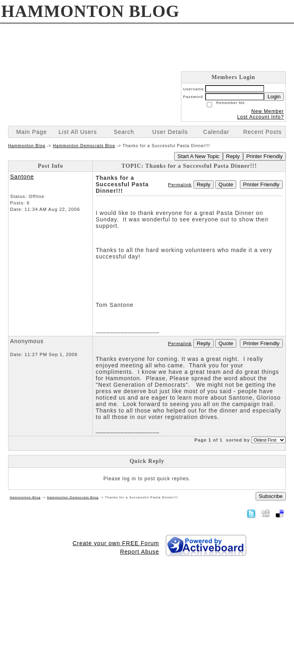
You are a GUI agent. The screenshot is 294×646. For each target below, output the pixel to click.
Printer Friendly (264, 156)
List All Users (78, 132)
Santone (22, 176)
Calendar (216, 132)
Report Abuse (139, 551)
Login (274, 97)
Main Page (31, 132)
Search (124, 132)
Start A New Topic (198, 156)
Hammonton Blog (26, 146)
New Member (267, 111)
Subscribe (271, 496)
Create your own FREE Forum (116, 543)
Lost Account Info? (260, 117)
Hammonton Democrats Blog (84, 146)
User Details (170, 132)
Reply (233, 156)
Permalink (180, 184)
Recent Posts (262, 132)
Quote (225, 184)
